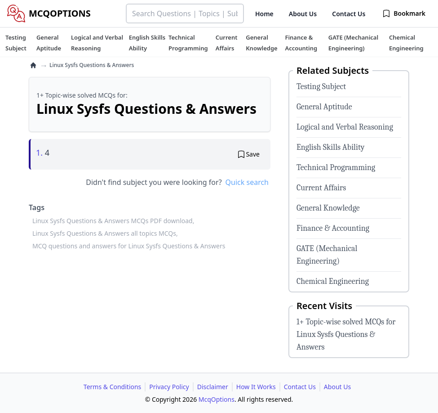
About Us (303, 13)
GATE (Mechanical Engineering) (326, 255)
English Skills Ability (330, 147)
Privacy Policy (169, 386)
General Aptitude (324, 107)
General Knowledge (328, 208)
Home (264, 13)
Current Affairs (321, 188)
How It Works (256, 386)
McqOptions (216, 399)
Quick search (247, 182)
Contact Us (348, 13)
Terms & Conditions (113, 386)
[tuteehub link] (16, 42)
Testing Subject (321, 86)
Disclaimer (212, 386)
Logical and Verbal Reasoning (344, 127)
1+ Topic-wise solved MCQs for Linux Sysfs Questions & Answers (345, 334)
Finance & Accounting (332, 228)
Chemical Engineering (332, 281)
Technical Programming (335, 167)
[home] (33, 65)
